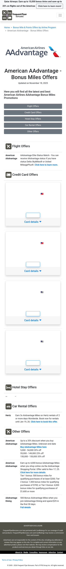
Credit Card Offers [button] (33, 112)
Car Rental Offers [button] (33, 125)
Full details (25, 507)
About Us (18, 552)
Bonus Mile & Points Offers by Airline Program (34, 27)
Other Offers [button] (33, 131)
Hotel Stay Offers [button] (33, 119)
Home (7, 27)
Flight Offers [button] (33, 106)
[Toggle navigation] (60, 15)
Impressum (43, 552)
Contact (60, 552)
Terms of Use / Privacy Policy (12, 560)
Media (25, 552)
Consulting (33, 552)
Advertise (52, 552)
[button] (49, 6)
